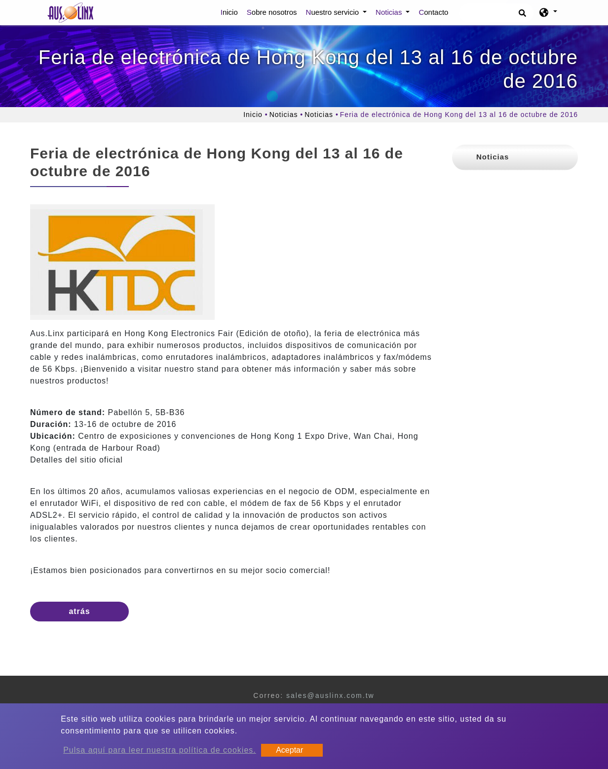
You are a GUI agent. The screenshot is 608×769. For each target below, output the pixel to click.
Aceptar (289, 750)
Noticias (283, 114)
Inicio (231, 11)
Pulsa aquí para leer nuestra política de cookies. (159, 750)
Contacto (433, 12)
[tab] (515, 157)
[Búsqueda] (496, 12)
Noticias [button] (390, 12)
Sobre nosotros (272, 12)
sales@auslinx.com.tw (330, 695)
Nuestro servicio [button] (333, 12)
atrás (79, 611)
